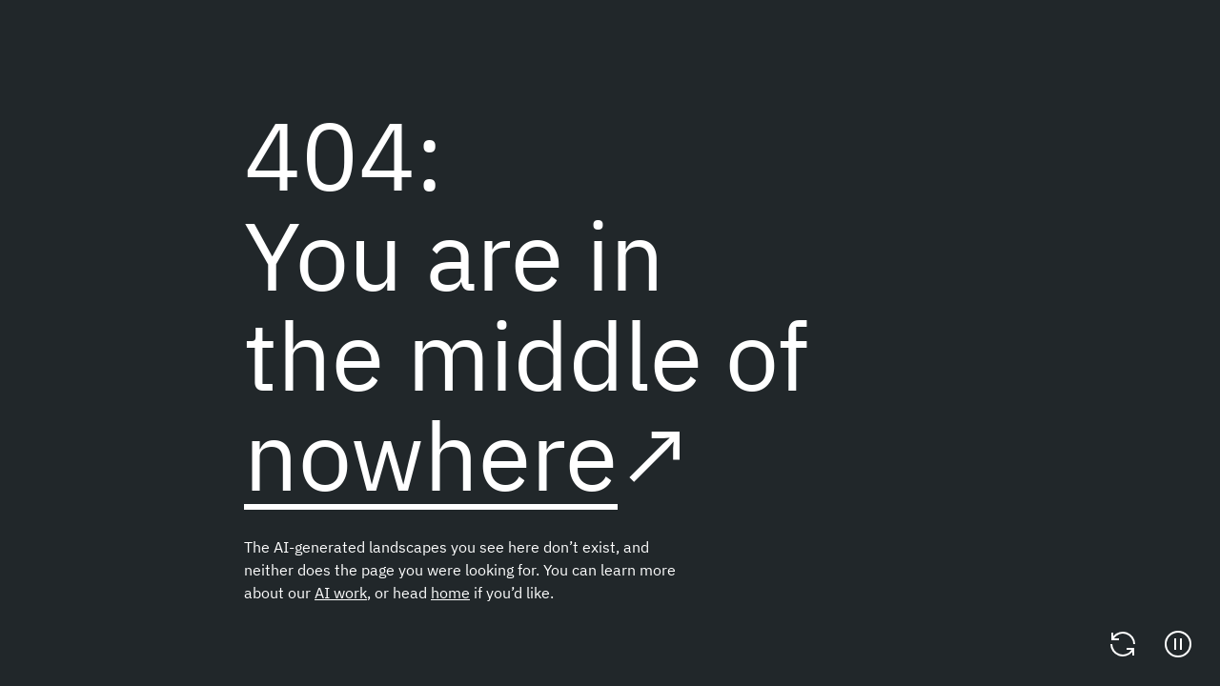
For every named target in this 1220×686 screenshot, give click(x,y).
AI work (341, 592)
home (450, 592)
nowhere (431, 455)
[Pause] (1178, 644)
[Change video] (1122, 644)
